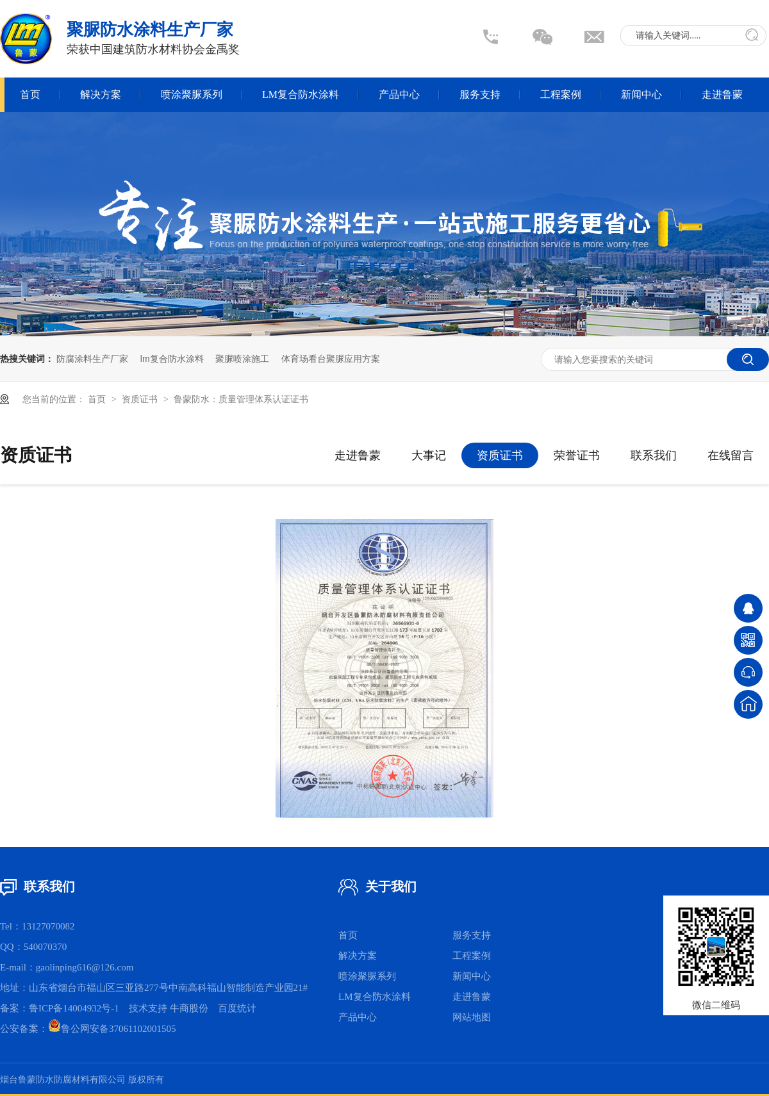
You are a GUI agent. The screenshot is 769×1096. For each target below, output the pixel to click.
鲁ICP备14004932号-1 (74, 1008)
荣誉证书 (577, 455)
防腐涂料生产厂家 (92, 359)
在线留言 (730, 455)
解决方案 (100, 94)
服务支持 (479, 94)
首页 (30, 94)
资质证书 (141, 399)
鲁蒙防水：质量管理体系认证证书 (241, 399)
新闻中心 (641, 94)
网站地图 (471, 1017)
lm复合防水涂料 (172, 359)
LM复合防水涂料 (300, 94)
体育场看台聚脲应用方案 (330, 359)
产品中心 (399, 94)
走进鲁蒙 (722, 94)
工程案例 (560, 94)
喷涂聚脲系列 (191, 94)
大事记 (428, 455)
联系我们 (654, 455)
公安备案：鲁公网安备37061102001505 (88, 1029)
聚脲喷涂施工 (242, 359)
